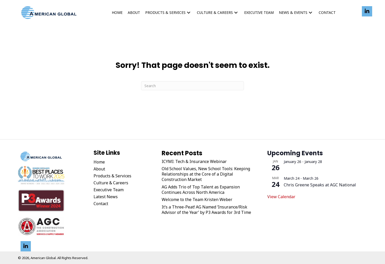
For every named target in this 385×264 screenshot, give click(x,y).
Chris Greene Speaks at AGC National (320, 185)
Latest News (106, 196)
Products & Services (112, 176)
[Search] (192, 85)
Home (99, 162)
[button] (189, 13)
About (99, 169)
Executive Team (109, 190)
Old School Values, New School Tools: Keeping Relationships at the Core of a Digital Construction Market (206, 174)
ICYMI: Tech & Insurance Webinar (194, 161)
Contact (101, 203)
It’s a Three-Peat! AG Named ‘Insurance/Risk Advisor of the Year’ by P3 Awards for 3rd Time (206, 209)
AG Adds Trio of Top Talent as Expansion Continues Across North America (201, 189)
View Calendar (281, 196)
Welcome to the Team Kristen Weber (197, 199)
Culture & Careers (111, 183)
